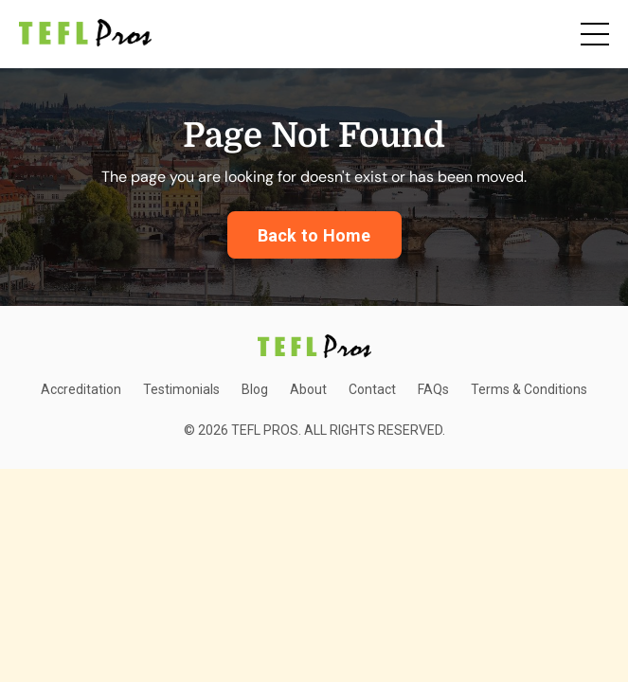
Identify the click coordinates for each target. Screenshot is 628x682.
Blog (255, 389)
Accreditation (81, 389)
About (308, 389)
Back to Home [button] (314, 235)
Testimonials (181, 389)
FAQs (433, 389)
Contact (372, 389)
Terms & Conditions (529, 389)
